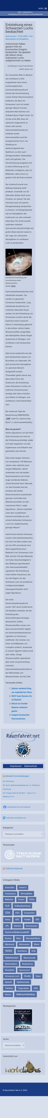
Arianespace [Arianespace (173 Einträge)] (10, 894)
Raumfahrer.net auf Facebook (18, 807)
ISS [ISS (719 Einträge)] (37, 919)
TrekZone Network (13, 868)
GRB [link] (8, 419)
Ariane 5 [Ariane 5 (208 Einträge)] (22, 887)
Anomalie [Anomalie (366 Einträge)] (9, 887)
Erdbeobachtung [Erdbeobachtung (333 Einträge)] (22, 906)
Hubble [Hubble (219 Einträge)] (27, 919)
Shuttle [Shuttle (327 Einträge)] (27, 976)
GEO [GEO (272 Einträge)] (17, 919)
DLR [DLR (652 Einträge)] (7, 905)
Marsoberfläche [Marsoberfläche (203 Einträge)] (33, 938)
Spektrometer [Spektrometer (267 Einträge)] (23, 982)
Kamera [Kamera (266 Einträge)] (17, 926)
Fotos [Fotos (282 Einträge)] (7, 919)
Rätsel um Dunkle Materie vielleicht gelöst (20, 707)
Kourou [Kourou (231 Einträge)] (8, 938)
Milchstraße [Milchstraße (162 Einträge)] (24, 944)
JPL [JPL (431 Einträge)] (7, 926)
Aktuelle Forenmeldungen (17, 776)
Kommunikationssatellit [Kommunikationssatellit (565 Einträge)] (17, 932)
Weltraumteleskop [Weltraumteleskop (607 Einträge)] (25, 994)
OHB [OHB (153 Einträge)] (33, 951)
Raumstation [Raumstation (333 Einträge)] (11, 964)
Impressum (16, 766)
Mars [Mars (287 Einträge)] (18, 938)
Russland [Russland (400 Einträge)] (9, 970)
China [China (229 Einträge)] (31, 899)
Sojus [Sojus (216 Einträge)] (38, 976)
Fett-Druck (7, 789)
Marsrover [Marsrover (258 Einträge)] (9, 944)
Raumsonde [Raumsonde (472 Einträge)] (29, 957)
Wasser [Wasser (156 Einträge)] (8, 994)
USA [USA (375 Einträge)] (36, 988)
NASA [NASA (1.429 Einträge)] (8, 950)
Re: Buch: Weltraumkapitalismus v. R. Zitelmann (21, 785)
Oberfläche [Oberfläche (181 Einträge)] (22, 951)
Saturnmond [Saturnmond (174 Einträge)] (24, 970)
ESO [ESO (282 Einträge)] (17, 913)
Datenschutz (30, 766)
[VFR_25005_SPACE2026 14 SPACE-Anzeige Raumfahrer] (23, 1020)
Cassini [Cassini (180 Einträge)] (21, 899)
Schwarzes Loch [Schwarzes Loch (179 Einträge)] (12, 976)
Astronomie (11, 36)
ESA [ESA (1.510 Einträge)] (7, 912)
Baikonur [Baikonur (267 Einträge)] (9, 899)
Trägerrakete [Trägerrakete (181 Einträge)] (23, 988)
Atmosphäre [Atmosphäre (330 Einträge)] (26, 893)
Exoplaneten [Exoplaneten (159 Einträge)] (29, 913)
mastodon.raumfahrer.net (16, 818)
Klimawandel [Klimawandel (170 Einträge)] (31, 926)
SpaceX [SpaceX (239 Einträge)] (8, 982)
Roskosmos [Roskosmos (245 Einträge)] (27, 964)
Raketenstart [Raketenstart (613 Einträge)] (11, 957)
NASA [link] (13, 286)
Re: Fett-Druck (8, 781)
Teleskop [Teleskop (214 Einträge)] (9, 988)
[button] (41, 8)
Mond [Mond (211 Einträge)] (36, 944)
